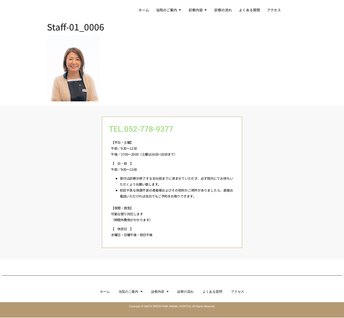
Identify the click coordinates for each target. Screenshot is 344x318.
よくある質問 (212, 292)
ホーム (105, 292)
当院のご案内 (130, 292)
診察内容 (159, 292)
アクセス (237, 292)
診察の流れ (185, 292)
